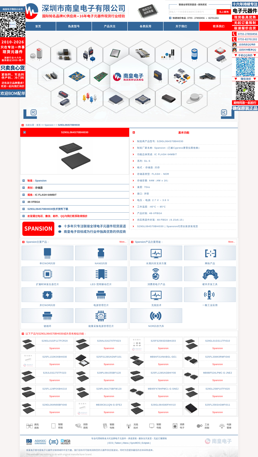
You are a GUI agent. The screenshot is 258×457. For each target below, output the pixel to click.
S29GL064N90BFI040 (54, 405)
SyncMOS (135, 443)
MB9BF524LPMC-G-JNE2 (217, 373)
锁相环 (47, 326)
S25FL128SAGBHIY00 (163, 373)
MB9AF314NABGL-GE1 (163, 357)
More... (123, 242)
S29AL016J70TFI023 (109, 341)
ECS (110, 443)
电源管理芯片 (101, 305)
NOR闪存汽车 (156, 326)
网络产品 (210, 263)
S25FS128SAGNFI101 (109, 357)
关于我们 (181, 26)
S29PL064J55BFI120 (109, 373)
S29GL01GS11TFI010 (217, 341)
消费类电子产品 (156, 284)
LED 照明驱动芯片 (101, 284)
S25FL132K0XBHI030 (54, 357)
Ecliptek (146, 443)
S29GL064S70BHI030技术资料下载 (47, 209)
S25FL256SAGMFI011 (217, 405)
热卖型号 (74, 26)
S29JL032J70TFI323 (54, 373)
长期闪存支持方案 (156, 263)
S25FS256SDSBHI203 (163, 341)
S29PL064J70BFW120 (109, 389)
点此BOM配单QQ (247, 50)
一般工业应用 (210, 305)
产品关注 (110, 26)
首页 (38, 26)
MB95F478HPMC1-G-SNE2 (163, 389)
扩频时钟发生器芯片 (47, 284)
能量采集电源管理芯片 (101, 326)
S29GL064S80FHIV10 (163, 405)
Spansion (49, 125)
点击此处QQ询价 (247, 44)
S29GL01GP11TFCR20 (55, 341)
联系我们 (219, 26)
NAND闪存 (101, 263)
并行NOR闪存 (48, 305)
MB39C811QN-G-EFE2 (109, 405)
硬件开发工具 (210, 284)
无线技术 (156, 305)
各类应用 (145, 26)
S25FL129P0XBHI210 (54, 389)
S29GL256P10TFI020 (217, 389)
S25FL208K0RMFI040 (217, 357)
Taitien (118, 443)
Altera (125, 443)
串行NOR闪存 (48, 263)
